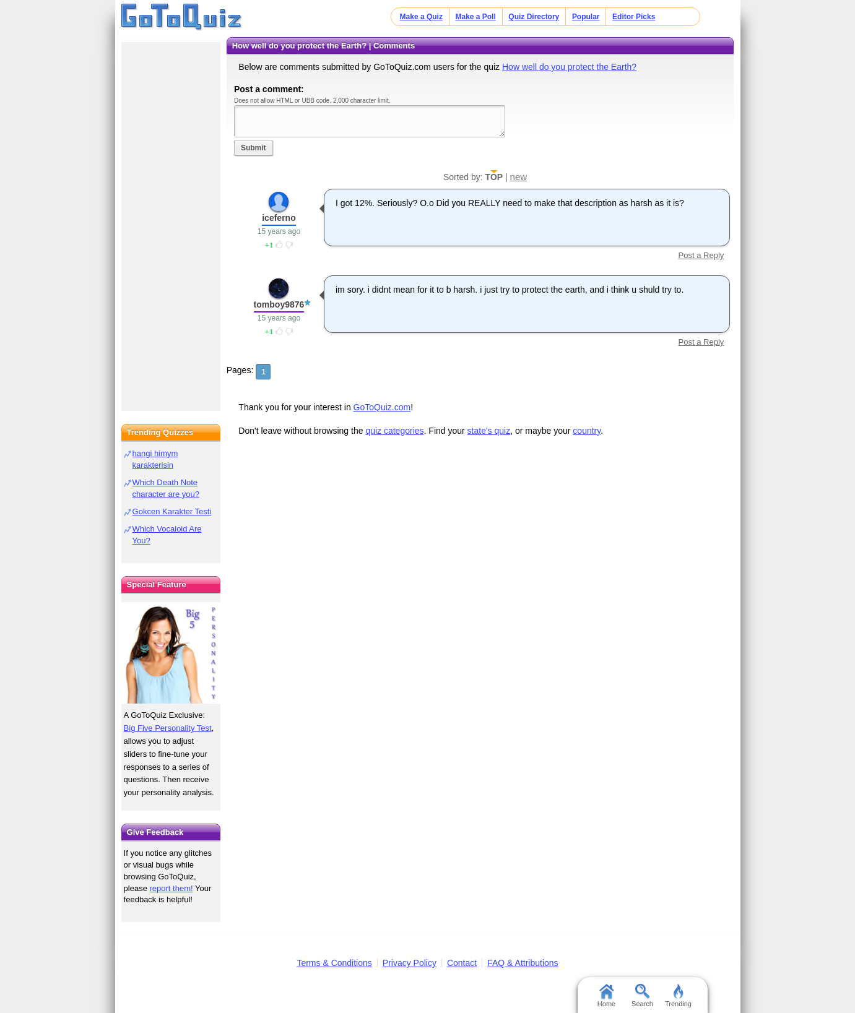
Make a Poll (475, 16)
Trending (678, 995)
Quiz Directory (533, 16)
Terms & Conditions (334, 963)
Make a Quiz (421, 16)
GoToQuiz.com (382, 407)
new (518, 176)
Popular (586, 16)
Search (642, 995)
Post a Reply (701, 255)
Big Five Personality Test (168, 728)
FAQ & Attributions (522, 963)
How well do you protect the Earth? (569, 67)
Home (606, 995)
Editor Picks (633, 16)
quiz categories (394, 431)
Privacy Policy (409, 963)
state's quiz (489, 431)
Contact (462, 963)
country (587, 431)
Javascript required (369, 121)
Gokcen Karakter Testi (172, 511)
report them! (171, 888)
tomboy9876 (279, 304)
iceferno (278, 218)
